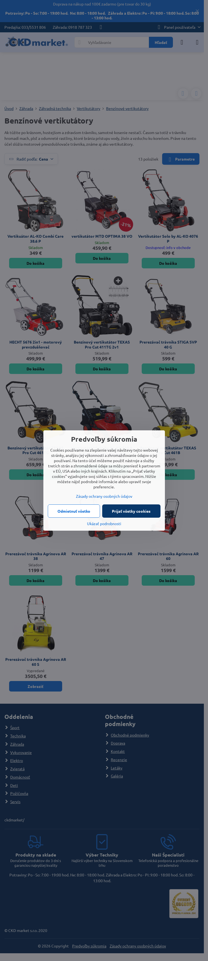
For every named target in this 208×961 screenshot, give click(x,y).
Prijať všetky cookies (131, 511)
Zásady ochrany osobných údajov (104, 496)
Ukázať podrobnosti (104, 523)
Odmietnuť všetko (73, 511)
